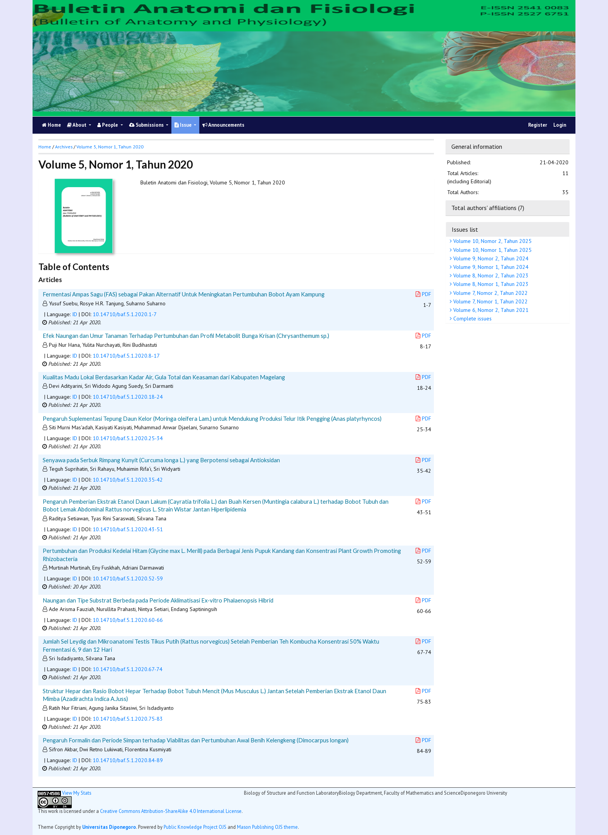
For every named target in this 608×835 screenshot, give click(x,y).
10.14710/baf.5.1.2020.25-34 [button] (128, 438)
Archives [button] (64, 147)
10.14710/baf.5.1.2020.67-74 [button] (127, 669)
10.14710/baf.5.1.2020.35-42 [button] (128, 479)
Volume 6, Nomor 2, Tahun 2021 (490, 309)
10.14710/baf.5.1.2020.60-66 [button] (128, 619)
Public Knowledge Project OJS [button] (195, 827)
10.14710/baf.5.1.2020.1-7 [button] (125, 314)
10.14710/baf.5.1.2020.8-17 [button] (126, 355)
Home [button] (44, 147)
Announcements (223, 125)
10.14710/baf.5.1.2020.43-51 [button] (128, 529)
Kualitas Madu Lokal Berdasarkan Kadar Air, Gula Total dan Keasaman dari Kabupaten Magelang (164, 377)
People (108, 125)
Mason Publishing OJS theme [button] (267, 827)
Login (559, 125)
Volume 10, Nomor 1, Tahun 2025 (492, 249)
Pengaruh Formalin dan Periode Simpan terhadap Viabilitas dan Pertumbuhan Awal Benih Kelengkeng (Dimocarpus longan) (196, 740)
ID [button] (74, 314)
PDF (423, 294)
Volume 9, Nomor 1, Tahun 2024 (490, 266)
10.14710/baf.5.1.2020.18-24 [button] (128, 396)
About (77, 125)
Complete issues (472, 318)
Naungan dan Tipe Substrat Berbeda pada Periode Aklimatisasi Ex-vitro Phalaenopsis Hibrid (158, 600)
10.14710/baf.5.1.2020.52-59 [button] (128, 578)
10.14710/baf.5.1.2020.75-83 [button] (128, 718)
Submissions (147, 125)
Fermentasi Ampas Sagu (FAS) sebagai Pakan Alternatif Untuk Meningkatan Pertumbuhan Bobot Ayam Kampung (184, 294)
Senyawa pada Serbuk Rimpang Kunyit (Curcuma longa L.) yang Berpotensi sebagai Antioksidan (161, 459)
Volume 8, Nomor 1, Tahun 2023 (490, 284)
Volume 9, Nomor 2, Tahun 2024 (490, 258)
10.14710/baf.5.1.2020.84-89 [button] (128, 760)
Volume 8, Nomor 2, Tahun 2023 (490, 275)
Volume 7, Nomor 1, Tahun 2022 (490, 301)
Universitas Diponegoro (109, 827)
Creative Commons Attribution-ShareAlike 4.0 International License (171, 811)
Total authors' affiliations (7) (487, 208)
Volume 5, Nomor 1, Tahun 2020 (109, 147)
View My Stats (76, 793)
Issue (183, 125)
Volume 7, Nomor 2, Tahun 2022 (490, 292)
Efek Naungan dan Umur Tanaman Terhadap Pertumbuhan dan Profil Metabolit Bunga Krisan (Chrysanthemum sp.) (186, 335)
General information (476, 146)
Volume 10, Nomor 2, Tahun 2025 (492, 241)
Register (537, 125)
